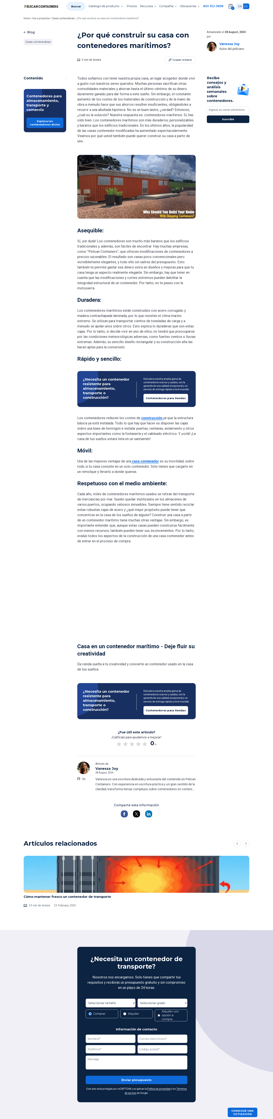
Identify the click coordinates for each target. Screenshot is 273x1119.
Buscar (76, 6)
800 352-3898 (213, 6)
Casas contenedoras (38, 41)
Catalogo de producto (106, 6)
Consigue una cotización (242, 1112)
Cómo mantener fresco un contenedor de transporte (67, 897)
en (240, 6)
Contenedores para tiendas (166, 398)
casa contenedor (145, 461)
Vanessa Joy (229, 44)
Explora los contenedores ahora (45, 122)
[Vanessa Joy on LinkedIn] (83, 778)
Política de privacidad (158, 1088)
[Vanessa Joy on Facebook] (78, 778)
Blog (29, 32)
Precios (132, 6)
